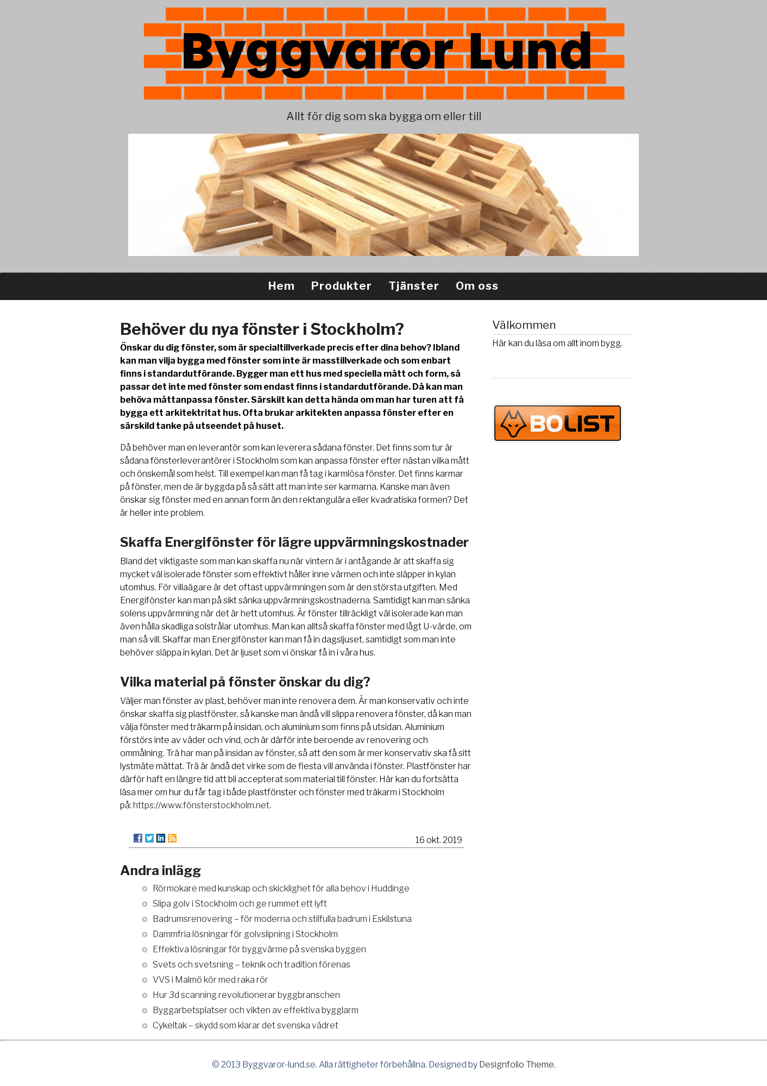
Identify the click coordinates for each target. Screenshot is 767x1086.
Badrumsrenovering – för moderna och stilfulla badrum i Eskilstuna (282, 919)
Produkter (341, 285)
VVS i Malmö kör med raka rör (210, 980)
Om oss (477, 285)
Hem (281, 285)
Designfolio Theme (516, 1064)
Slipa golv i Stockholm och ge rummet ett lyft (240, 903)
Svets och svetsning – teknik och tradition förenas (251, 964)
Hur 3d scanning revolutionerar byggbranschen (246, 995)
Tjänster (413, 285)
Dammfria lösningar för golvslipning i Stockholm (245, 934)
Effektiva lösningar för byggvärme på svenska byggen (259, 949)
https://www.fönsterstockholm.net (201, 805)
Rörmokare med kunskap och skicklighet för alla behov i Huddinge (281, 888)
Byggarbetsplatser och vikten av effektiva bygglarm (256, 1010)
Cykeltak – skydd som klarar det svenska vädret (245, 1025)
